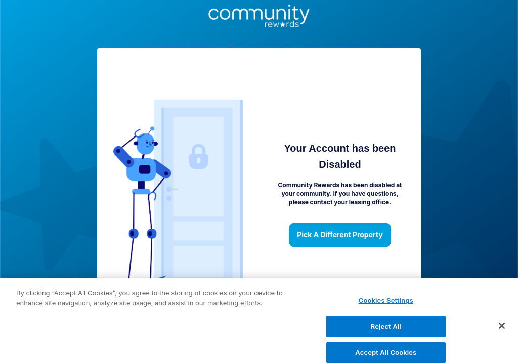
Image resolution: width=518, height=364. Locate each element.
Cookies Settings (386, 304)
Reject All (386, 330)
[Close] (502, 329)
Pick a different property (340, 235)
